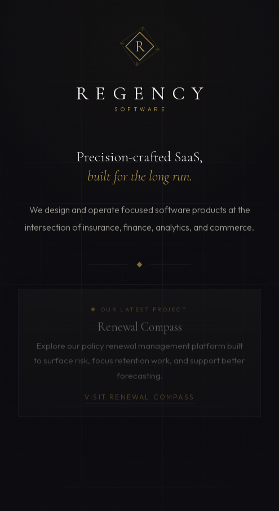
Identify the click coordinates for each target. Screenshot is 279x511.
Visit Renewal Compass (139, 399)
